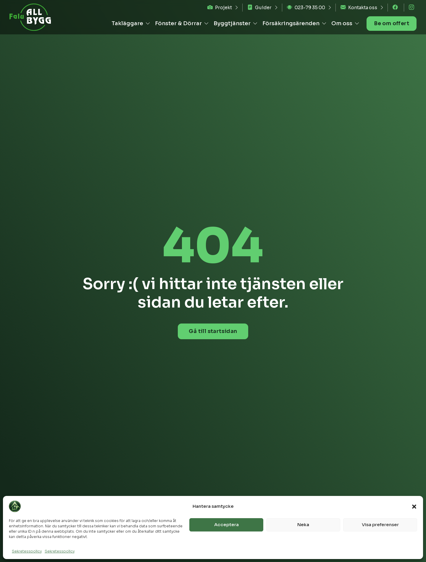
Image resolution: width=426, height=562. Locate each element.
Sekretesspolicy (27, 551)
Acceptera (226, 524)
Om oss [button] (344, 23)
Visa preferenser (380, 524)
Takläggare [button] (130, 23)
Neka (303, 524)
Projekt (219, 7)
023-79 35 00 (306, 7)
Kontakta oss (359, 7)
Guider (259, 7)
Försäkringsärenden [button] (294, 23)
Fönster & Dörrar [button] (181, 23)
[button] (414, 506)
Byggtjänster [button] (235, 23)
